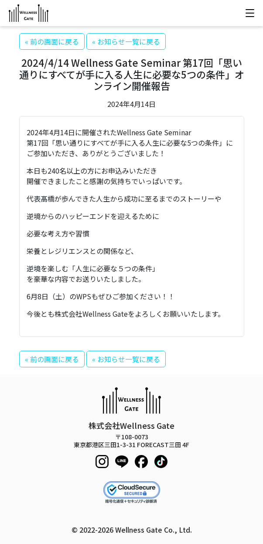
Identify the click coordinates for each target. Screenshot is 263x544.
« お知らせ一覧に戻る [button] (126, 41)
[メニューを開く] (250, 13)
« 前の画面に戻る (52, 41)
